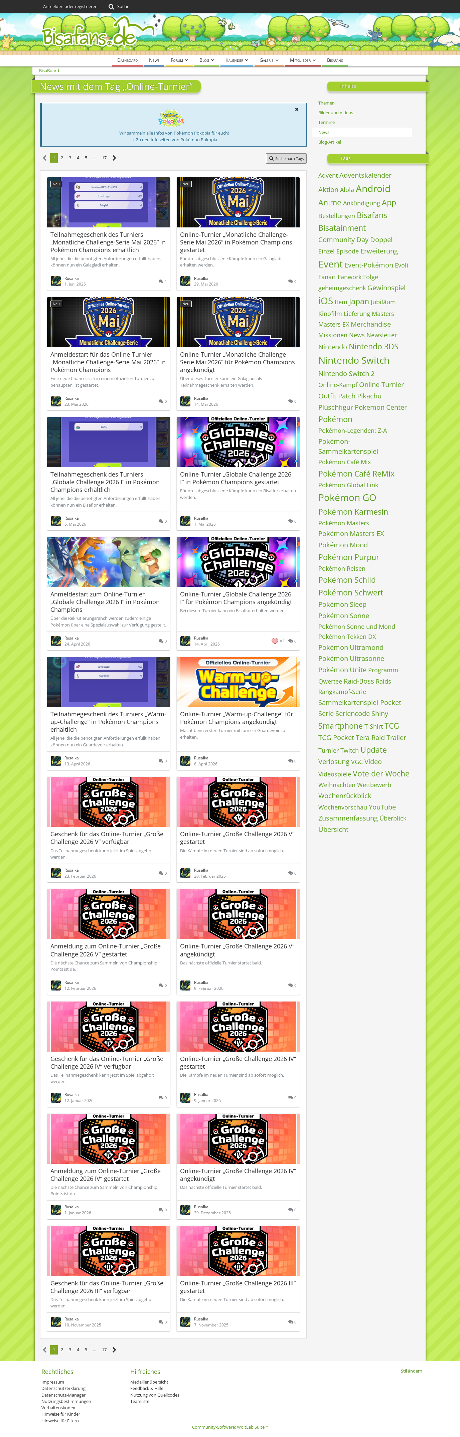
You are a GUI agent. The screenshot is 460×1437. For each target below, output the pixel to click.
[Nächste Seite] (114, 158)
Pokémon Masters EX (351, 533)
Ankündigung (361, 203)
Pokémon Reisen (341, 568)
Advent (328, 175)
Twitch (349, 750)
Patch (346, 395)
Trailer (396, 737)
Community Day (343, 239)
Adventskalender (365, 175)
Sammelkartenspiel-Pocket (359, 702)
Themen (326, 103)
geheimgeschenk (342, 288)
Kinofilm (330, 314)
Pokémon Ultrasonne (351, 658)
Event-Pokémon (368, 265)
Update (373, 749)
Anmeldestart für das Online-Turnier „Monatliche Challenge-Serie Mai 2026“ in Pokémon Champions (108, 362)
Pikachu (369, 395)
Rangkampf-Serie (342, 692)
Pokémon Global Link (348, 485)
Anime (329, 202)
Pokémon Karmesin (353, 511)
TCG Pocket (336, 737)
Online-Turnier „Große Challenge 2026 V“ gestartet (237, 838)
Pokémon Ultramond (351, 647)
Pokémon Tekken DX (347, 637)
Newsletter (381, 335)
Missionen (332, 335)
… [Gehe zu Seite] (94, 158)
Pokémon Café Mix (344, 462)
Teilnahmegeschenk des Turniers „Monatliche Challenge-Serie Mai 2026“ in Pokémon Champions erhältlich (108, 242)
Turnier (328, 750)
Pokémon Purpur (348, 557)
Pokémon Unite (342, 669)
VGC (357, 762)
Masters (383, 314)
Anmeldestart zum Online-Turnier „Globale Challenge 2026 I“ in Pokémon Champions (105, 601)
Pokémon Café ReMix (356, 473)
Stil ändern (411, 1371)
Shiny (379, 713)
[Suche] (118, 6)
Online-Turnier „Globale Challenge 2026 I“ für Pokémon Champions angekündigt (236, 598)
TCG (392, 725)
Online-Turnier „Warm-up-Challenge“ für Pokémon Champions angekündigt (236, 718)
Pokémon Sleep (342, 604)
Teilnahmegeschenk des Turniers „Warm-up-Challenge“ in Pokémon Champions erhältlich (108, 721)
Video (373, 761)
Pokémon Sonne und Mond (356, 626)
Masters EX (333, 324)
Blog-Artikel (329, 142)
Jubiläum (383, 302)
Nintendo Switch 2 (346, 373)
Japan (359, 301)
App (389, 202)
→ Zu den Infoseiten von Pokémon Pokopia (174, 140)
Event (330, 263)
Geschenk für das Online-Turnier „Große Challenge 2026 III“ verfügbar (106, 1287)
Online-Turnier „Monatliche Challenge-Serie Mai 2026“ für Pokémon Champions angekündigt (237, 362)
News (323, 132)
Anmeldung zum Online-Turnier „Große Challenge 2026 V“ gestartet (105, 950)
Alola (347, 190)
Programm (383, 670)
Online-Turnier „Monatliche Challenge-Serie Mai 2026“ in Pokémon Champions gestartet (236, 242)
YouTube (382, 807)
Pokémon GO (347, 497)
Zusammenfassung (348, 818)
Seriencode (352, 713)
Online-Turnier (381, 384)
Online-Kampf (337, 385)
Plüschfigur (335, 407)
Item (341, 302)
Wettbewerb (374, 785)
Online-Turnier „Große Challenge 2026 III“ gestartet (238, 1287)
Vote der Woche (381, 773)
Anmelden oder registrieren (70, 6)
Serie (326, 713)
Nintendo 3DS (374, 346)
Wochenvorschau (342, 807)
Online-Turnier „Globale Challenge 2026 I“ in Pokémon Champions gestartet (235, 478)
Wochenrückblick (344, 795)
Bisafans (372, 215)
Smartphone (340, 725)
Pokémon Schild (347, 579)
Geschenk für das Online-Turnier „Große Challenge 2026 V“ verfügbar (106, 838)
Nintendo (332, 346)
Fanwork (349, 277)
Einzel (326, 251)
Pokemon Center (381, 407)
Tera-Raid (370, 737)
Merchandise (371, 324)
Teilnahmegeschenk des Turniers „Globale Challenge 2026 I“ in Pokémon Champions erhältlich (105, 482)
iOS (325, 300)
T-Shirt (373, 726)
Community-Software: (230, 1427)
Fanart (327, 277)
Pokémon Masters (343, 523)
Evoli (401, 265)
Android (373, 188)
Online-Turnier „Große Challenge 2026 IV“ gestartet (238, 1062)
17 (104, 158)
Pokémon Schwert (350, 592)
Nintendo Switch (354, 360)
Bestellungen (336, 216)
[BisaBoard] (230, 34)
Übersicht (333, 829)
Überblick (392, 818)
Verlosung (333, 761)
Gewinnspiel (386, 287)
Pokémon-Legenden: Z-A (352, 430)
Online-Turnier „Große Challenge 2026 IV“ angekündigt (238, 1175)
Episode (347, 251)
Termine (326, 122)
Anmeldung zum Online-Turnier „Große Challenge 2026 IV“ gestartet (105, 1175)
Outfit (327, 395)
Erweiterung (379, 250)
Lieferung (357, 314)
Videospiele (334, 774)
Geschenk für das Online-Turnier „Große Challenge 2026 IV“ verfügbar (106, 1062)
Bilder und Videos (335, 113)
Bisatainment (342, 227)
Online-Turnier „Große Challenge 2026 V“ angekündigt (237, 950)
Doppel (381, 239)
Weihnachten (336, 785)
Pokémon (335, 419)
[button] (297, 109)
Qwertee (330, 681)
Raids (383, 681)
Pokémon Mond (343, 544)
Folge (370, 277)
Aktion (328, 189)
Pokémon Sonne (343, 615)
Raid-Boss (359, 681)
